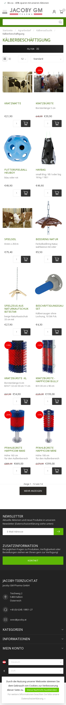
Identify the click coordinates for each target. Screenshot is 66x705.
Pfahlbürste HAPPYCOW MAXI (14, 449)
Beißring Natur (47, 239)
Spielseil (10, 239)
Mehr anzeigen (33, 490)
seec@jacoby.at (18, 619)
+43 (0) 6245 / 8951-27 (21, 609)
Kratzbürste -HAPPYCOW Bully (47, 380)
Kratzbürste (45, 103)
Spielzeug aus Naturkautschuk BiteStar (16, 308)
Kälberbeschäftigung (13, 33)
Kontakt (33, 560)
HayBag (41, 169)
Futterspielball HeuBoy (15, 171)
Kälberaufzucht (44, 30)
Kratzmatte (12, 103)
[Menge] (16, 123)
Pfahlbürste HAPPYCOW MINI (46, 449)
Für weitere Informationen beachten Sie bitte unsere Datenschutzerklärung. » (33, 696)
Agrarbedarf (24, 30)
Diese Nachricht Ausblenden (42, 689)
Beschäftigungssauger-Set (49, 307)
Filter (33, 48)
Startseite (8, 30)
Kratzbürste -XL (15, 378)
